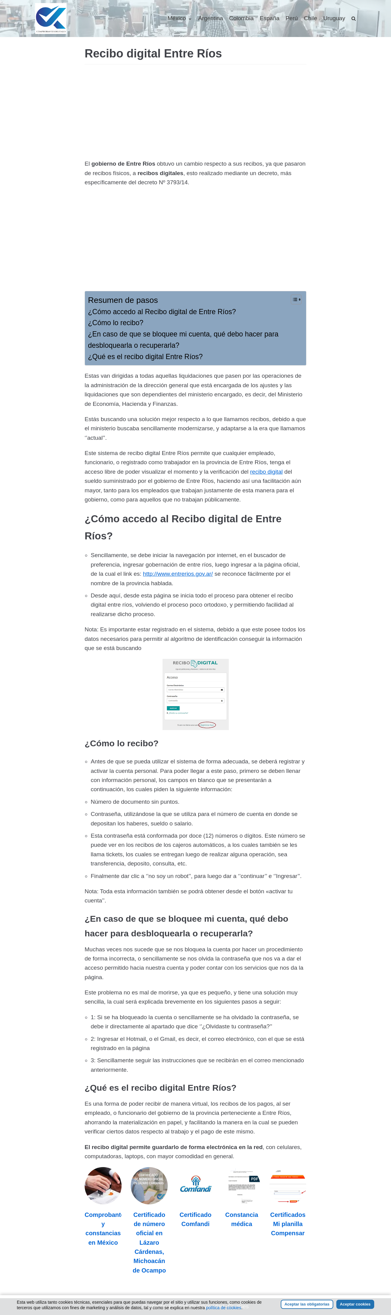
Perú (292, 18)
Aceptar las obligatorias (306, 1304)
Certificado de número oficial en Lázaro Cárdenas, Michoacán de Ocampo (149, 1242)
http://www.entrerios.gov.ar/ (178, 574)
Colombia (241, 18)
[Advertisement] (195, 113)
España (269, 18)
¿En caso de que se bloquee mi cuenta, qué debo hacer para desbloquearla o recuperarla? (183, 339)
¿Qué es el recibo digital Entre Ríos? (145, 357)
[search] (353, 18)
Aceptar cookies (355, 1304)
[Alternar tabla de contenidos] (293, 299)
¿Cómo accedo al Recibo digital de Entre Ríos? (162, 312)
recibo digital (266, 471)
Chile (310, 18)
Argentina (210, 18)
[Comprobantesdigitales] (51, 18)
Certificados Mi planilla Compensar (288, 1224)
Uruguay (334, 18)
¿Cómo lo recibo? (115, 323)
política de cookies (223, 1307)
